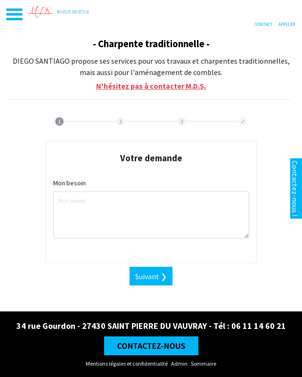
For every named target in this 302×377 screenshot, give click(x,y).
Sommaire (203, 363)
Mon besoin (69, 188)
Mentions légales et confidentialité (127, 363)
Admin (179, 363)
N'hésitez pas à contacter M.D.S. (151, 86)
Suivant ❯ (151, 282)
